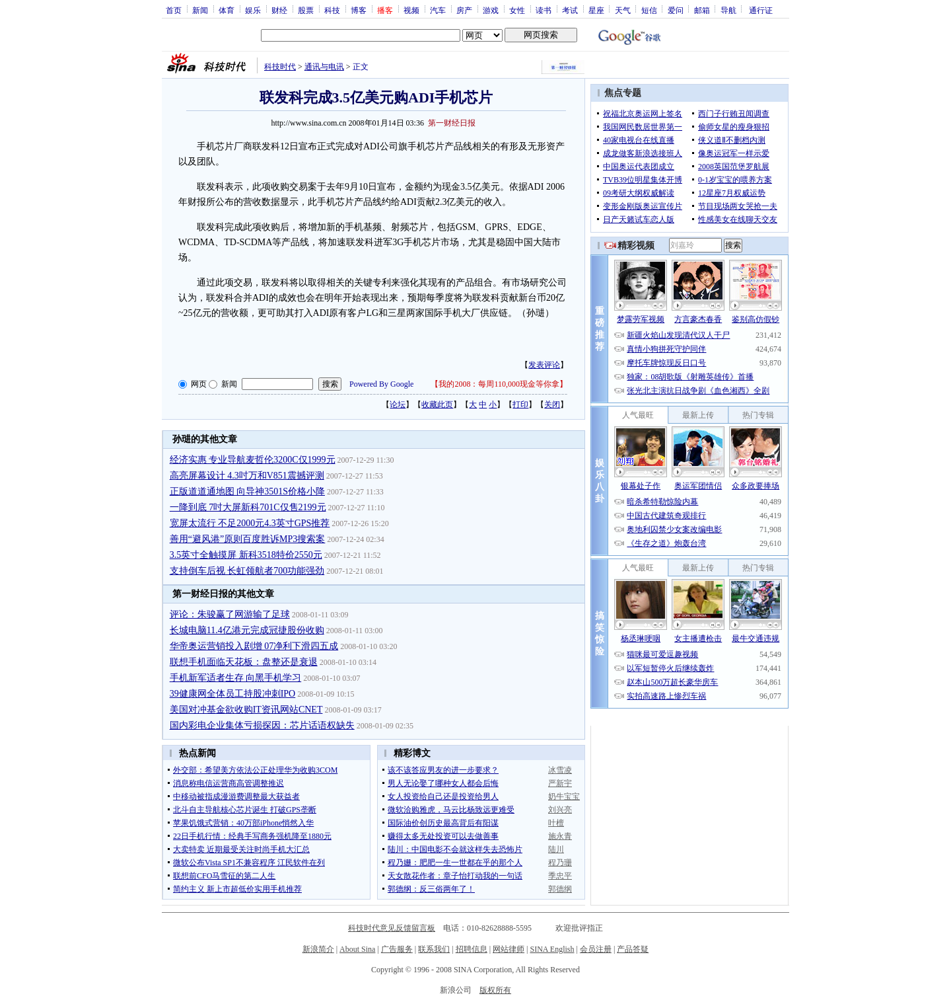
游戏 (491, 10)
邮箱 (702, 10)
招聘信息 (471, 949)
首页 (174, 10)
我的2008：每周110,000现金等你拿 (499, 384)
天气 (623, 10)
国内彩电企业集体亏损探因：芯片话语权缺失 (262, 725)
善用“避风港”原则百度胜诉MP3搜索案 (248, 539)
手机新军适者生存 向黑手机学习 (236, 678)
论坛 (397, 404)
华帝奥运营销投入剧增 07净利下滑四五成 (254, 646)
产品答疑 (633, 949)
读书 (543, 10)
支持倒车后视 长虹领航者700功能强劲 (247, 571)
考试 (570, 10)
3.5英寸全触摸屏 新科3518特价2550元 (246, 555)
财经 (279, 10)
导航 (728, 10)
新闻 (200, 10)
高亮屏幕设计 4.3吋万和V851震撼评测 (247, 476)
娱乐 (253, 10)
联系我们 (434, 949)
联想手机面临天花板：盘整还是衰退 (244, 662)
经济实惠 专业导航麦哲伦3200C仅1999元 (252, 460)
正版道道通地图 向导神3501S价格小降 (247, 491)
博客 (359, 10)
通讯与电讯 (324, 66)
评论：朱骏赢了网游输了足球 (230, 614)
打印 (520, 404)
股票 (306, 10)
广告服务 (397, 949)
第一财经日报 (452, 123)
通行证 (761, 10)
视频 (411, 10)
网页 (199, 384)
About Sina (357, 949)
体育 (226, 10)
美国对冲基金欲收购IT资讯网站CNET (246, 710)
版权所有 (495, 990)
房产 (464, 10)
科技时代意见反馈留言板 (391, 928)
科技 (332, 10)
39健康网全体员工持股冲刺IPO (233, 694)
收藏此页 (437, 404)
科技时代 (280, 66)
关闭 (552, 404)
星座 (596, 10)
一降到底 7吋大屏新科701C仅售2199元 (248, 507)
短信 (649, 10)
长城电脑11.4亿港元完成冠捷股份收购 (247, 630)
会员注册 (596, 949)
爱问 (676, 10)
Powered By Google (381, 384)
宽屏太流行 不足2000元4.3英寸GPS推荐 (250, 523)
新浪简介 (318, 949)
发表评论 (544, 364)
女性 (517, 10)
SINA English (552, 949)
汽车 (438, 10)
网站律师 (508, 949)
